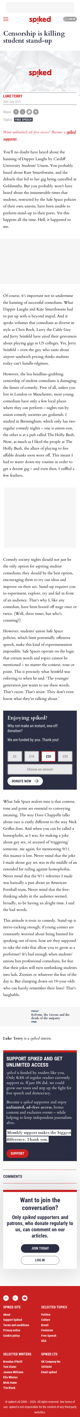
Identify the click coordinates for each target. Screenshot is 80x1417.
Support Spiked (12, 1319)
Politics (45, 1314)
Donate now (21, 781)
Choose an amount (40, 769)
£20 (48, 756)
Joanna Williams (13, 1372)
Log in (69, 19)
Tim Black (9, 1388)
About (6, 1314)
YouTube (25, 1298)
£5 (14, 756)
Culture (45, 1319)
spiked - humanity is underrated (40, 20)
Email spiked (49, 1372)
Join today (40, 1248)
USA (43, 1341)
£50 (65, 756)
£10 (31, 756)
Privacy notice (11, 1330)
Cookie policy (11, 1335)
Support (17, 1153)
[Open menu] (6, 19)
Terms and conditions (16, 1325)
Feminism (47, 1330)
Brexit (44, 1325)
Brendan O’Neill (12, 1361)
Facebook (6, 1298)
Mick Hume (10, 1382)
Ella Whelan (10, 1377)
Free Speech (23, 119)
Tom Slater (9, 1366)
